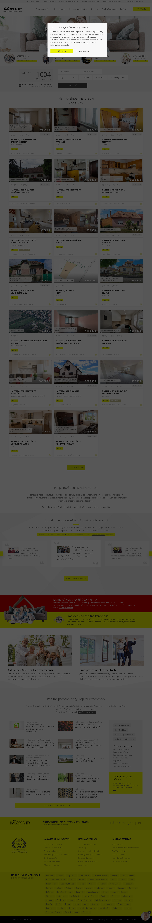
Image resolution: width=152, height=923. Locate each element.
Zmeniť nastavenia (82, 51)
